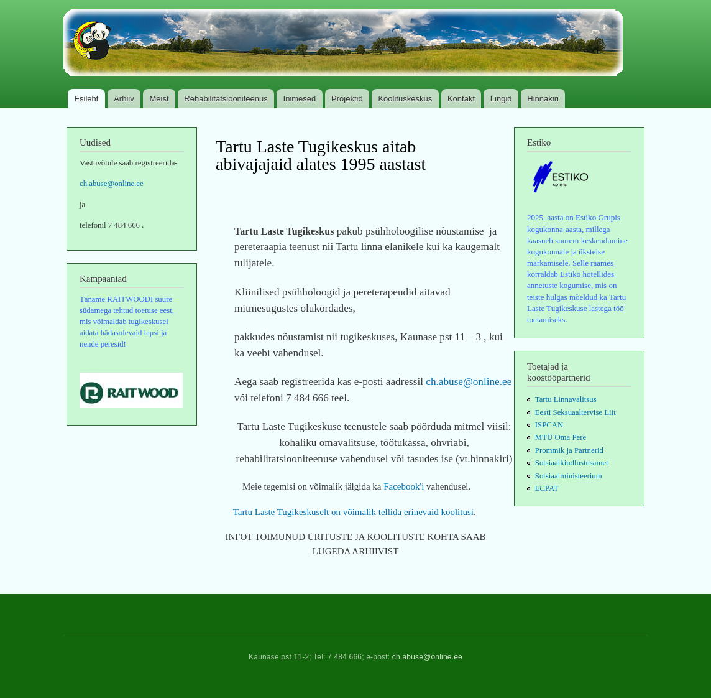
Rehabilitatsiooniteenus (225, 98)
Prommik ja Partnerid (569, 450)
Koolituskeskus (405, 98)
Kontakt (461, 98)
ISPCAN (549, 425)
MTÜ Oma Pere (560, 437)
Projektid (347, 98)
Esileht (86, 98)
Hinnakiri (543, 98)
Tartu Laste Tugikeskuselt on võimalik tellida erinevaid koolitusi (353, 512)
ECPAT (547, 488)
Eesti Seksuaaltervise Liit (575, 412)
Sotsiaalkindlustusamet (571, 462)
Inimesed (299, 98)
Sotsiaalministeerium (568, 476)
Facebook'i (404, 486)
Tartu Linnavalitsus (566, 399)
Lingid (501, 98)
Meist (159, 98)
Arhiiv (124, 98)
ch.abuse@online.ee (112, 183)
